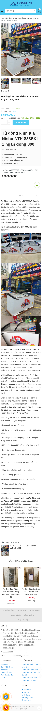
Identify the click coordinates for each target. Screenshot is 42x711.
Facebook (26, 690)
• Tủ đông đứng (28, 615)
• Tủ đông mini (21, 610)
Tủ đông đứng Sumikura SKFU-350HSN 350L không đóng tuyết (31, 591)
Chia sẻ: (4, 91)
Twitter (25, 692)
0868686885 (9, 176)
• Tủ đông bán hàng (21, 620)
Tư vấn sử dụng (6, 672)
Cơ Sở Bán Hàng (7, 667)
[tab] (21, 195)
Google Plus (27, 697)
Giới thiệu (4, 664)
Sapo (25, 709)
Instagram (26, 695)
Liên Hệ (3, 677)
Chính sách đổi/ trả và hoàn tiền (30, 665)
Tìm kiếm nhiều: (8, 610)
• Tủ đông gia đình (34, 610)
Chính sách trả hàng (29, 680)
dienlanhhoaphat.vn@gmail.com (16, 656)
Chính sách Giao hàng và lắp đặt (31, 673)
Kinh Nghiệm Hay (7, 675)
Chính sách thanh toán (30, 669)
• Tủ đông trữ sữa (15, 615)
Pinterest (26, 700)
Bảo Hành (4, 669)
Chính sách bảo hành (29, 677)
